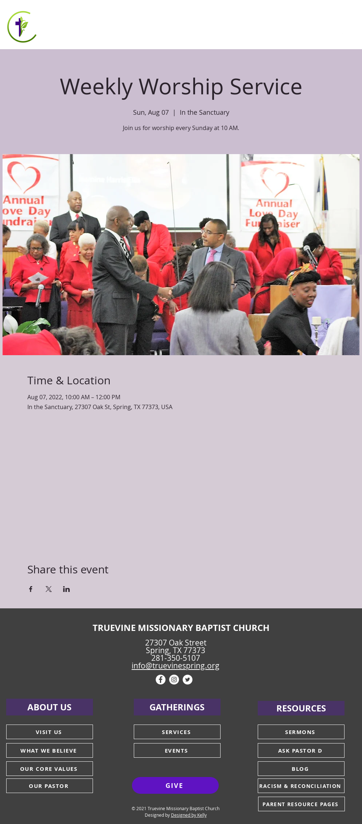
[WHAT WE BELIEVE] (49, 750)
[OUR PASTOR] (49, 785)
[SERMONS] (301, 732)
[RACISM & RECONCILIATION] (301, 785)
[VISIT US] (49, 732)
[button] (81, 25)
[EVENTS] (177, 750)
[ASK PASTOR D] (301, 750)
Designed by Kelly (189, 815)
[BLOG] (301, 768)
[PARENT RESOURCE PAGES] (301, 804)
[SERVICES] (177, 732)
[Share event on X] (48, 589)
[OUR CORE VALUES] (49, 768)
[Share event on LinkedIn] (66, 589)
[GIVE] (175, 785)
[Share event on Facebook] (30, 589)
